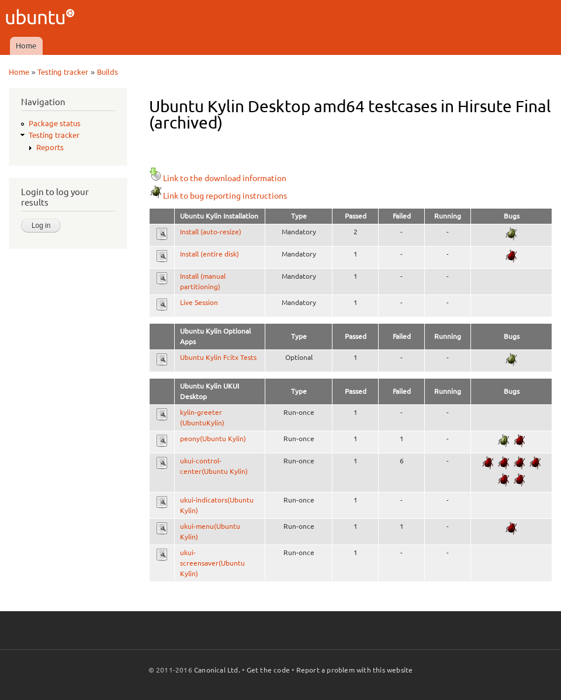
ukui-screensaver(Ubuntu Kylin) (212, 563)
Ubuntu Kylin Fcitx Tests (218, 357)
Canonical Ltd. (217, 670)
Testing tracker (62, 72)
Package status (55, 123)
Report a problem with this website (354, 670)
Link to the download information (217, 178)
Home (26, 45)
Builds (107, 72)
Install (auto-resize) (210, 231)
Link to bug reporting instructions (218, 195)
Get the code (268, 670)
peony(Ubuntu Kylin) (213, 438)
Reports (50, 147)
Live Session (199, 302)
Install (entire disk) (209, 254)
